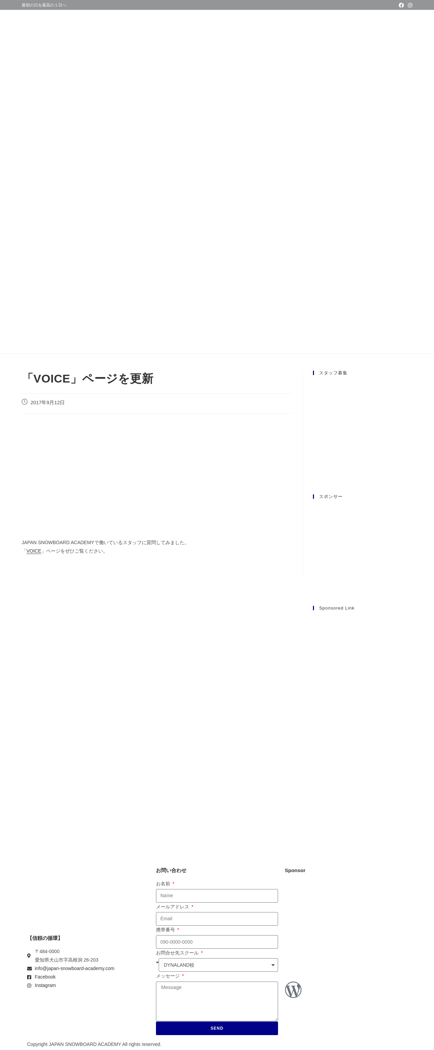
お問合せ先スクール (178, 952)
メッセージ (168, 976)
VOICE (33, 551)
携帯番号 (166, 929)
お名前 (164, 883)
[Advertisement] (362, 718)
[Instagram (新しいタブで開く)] (409, 5)
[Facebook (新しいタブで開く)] (401, 5)
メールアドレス (173, 906)
